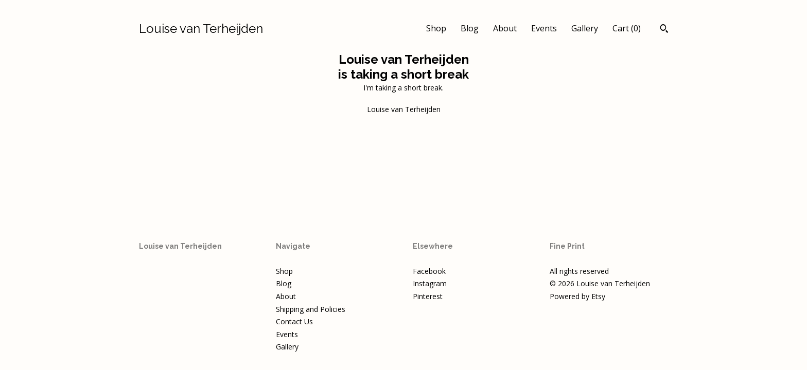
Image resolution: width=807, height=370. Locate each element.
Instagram (430, 283)
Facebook (429, 271)
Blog (470, 28)
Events (544, 28)
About (505, 28)
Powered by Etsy (577, 296)
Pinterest (428, 296)
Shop (436, 28)
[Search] (664, 29)
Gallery (584, 28)
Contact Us (294, 321)
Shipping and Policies (310, 309)
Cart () (626, 28)
